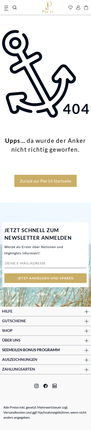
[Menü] (7, 7)
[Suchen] (14, 7)
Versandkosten (14, 412)
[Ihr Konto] (78, 7)
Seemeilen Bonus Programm (31, 349)
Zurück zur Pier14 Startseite (45, 180)
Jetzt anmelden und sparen (45, 278)
